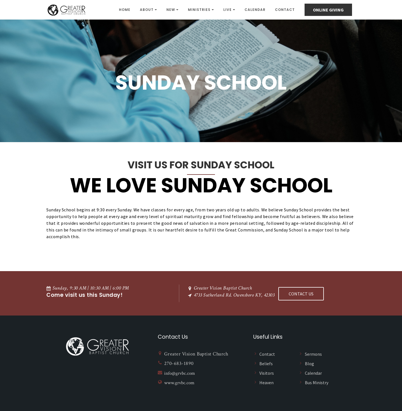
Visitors (266, 372)
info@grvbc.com (180, 372)
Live (227, 10)
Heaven (266, 382)
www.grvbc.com (180, 382)
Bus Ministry (316, 382)
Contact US (301, 293)
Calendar (255, 10)
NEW (170, 10)
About (147, 10)
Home (124, 10)
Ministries (199, 10)
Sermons (313, 353)
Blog (309, 363)
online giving (328, 10)
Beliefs (266, 363)
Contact (285, 10)
